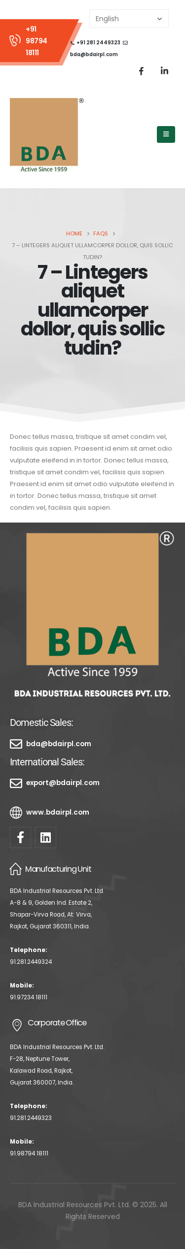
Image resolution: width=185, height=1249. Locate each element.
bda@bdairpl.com (94, 54)
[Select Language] (129, 18)
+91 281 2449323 (98, 42)
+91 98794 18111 (36, 41)
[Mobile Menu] (166, 134)
